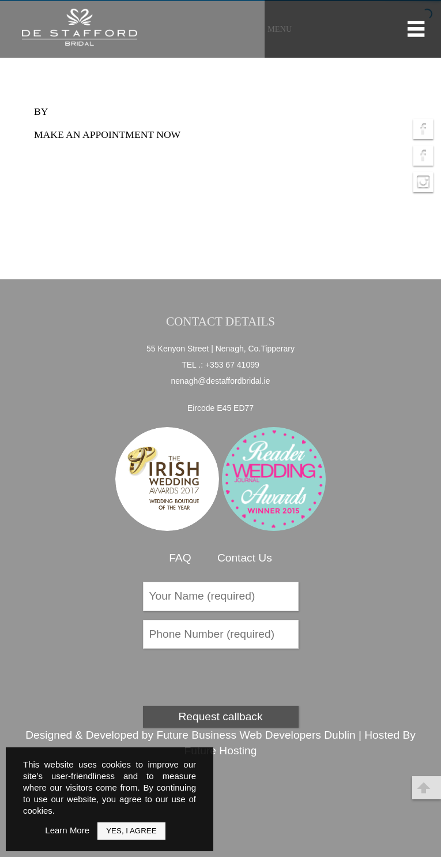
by (41, 111)
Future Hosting (220, 750)
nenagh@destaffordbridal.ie (220, 381)
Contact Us (244, 558)
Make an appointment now (107, 134)
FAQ (180, 558)
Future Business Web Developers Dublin (255, 735)
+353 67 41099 (232, 364)
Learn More (67, 830)
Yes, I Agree (131, 830)
